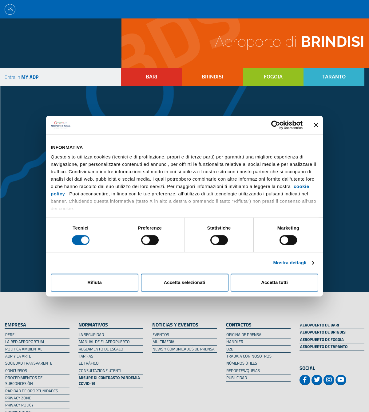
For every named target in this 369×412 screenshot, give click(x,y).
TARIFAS (86, 356)
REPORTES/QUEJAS (243, 370)
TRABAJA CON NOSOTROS (249, 356)
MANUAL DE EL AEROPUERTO (104, 341)
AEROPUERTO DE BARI (319, 325)
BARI (151, 77)
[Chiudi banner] (316, 125)
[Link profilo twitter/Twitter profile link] (316, 380)
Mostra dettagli (289, 263)
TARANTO (334, 77)
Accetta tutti (274, 282)
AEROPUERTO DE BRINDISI (323, 332)
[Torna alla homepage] (41, 43)
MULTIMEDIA (163, 341)
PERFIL (11, 334)
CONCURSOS (16, 370)
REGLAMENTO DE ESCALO (101, 349)
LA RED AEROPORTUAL (25, 341)
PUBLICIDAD (236, 377)
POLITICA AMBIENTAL (23, 349)
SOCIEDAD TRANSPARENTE (28, 363)
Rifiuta (94, 282)
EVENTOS (161, 334)
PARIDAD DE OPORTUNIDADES (31, 391)
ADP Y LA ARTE (18, 356)
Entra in (21, 77)
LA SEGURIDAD (91, 334)
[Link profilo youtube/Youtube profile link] (340, 380)
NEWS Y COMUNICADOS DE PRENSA (184, 349)
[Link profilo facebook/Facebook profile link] (305, 380)
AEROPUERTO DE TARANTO (323, 346)
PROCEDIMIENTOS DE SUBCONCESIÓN (23, 380)
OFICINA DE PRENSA (243, 334)
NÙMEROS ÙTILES (241, 363)
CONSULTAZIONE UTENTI (100, 370)
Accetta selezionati (184, 282)
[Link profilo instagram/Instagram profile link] (328, 380)
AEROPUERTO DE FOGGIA (322, 339)
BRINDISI (212, 77)
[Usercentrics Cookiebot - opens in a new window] (276, 125)
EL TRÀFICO (89, 363)
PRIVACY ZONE (18, 398)
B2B (229, 349)
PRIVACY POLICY (19, 405)
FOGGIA (273, 77)
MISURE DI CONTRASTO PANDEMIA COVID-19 (109, 380)
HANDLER (234, 341)
